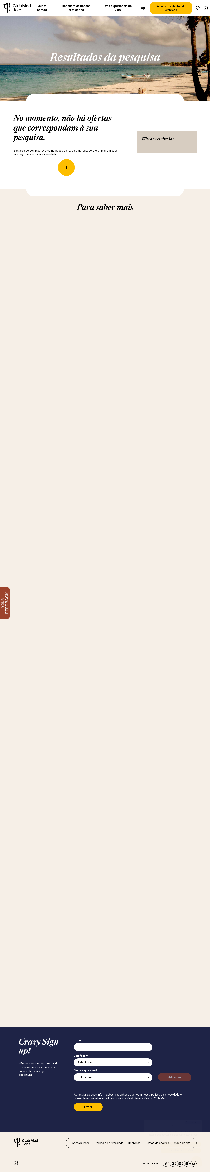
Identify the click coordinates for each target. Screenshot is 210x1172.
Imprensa (134, 1143)
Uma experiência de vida (118, 8)
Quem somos (42, 8)
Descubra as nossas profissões (76, 8)
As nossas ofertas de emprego (171, 7)
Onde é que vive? (85, 1070)
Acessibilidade (81, 1143)
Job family (81, 1055)
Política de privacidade (109, 1143)
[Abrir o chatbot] (196, 1160)
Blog (142, 8)
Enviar (88, 1107)
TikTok (166, 1164)
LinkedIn (187, 1164)
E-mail (78, 1040)
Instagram (173, 1164)
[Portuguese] (205, 7)
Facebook (180, 1164)
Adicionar (174, 1077)
